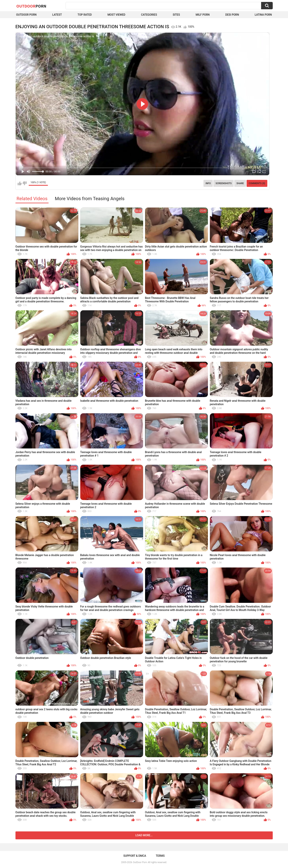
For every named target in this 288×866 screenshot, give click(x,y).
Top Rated (85, 14)
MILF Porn (202, 14)
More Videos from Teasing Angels (89, 198)
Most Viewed (116, 14)
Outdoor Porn (26, 14)
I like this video (20, 183)
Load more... (144, 835)
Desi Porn (232, 14)
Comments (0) (257, 183)
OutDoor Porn (140, 862)
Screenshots (223, 183)
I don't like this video (25, 183)
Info (208, 183)
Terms (160, 855)
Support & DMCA (134, 855)
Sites (176, 14)
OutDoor (31, 6)
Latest (57, 14)
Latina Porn (263, 14)
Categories (149, 14)
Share (240, 183)
